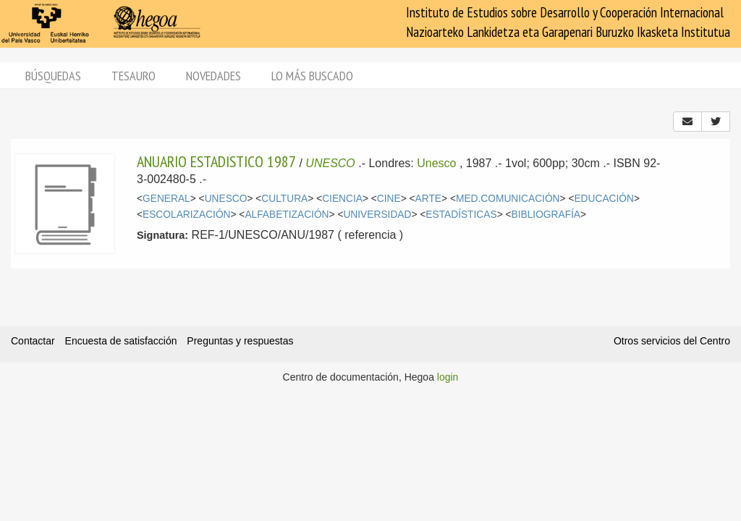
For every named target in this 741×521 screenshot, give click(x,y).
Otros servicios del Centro (672, 341)
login (448, 377)
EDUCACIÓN (604, 198)
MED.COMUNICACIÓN (508, 198)
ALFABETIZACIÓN (287, 214)
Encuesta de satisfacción (121, 341)
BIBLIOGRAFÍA (546, 214)
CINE (389, 198)
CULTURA (284, 198)
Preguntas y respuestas (240, 341)
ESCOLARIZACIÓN (186, 214)
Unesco (436, 163)
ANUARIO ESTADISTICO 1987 (216, 161)
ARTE (428, 198)
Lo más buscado (312, 75)
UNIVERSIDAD (377, 214)
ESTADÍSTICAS (460, 214)
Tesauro (133, 75)
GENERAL (166, 198)
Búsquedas (53, 75)
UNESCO (330, 163)
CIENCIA (342, 198)
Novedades (213, 75)
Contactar (33, 341)
